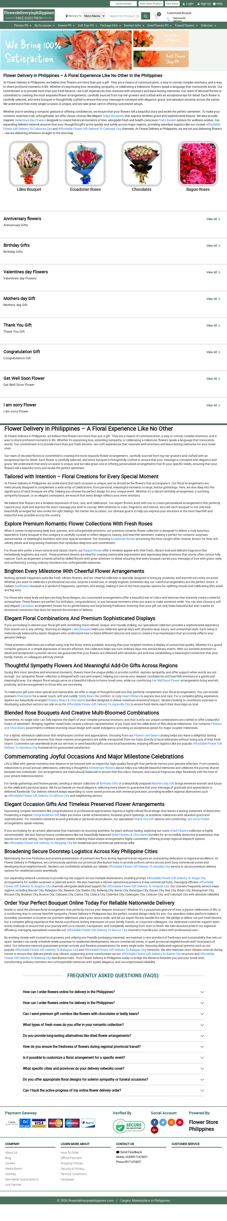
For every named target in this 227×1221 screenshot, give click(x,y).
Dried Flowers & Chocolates (129, 835)
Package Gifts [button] (110, 25)
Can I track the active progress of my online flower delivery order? (72, 1090)
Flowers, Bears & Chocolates (66, 700)
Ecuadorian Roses (122, 539)
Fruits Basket (167, 120)
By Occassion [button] (45, 25)
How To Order (70, 1152)
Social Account (162, 1112)
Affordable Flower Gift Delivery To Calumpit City (89, 129)
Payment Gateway (19, 1112)
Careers (10, 1162)
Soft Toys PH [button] (87, 25)
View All (213, 219)
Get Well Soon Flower (165, 680)
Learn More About (75, 1143)
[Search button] (145, 16)
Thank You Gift (143, 819)
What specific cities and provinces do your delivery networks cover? (73, 1068)
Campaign (67, 1179)
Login (187, 3)
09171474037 (133, 1161)
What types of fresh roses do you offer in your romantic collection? (73, 1024)
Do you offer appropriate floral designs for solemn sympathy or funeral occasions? (85, 1079)
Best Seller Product (151, 3)
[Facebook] (154, 1122)
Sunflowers (22, 586)
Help (217, 3)
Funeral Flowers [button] (186, 25)
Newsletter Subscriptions (22, 1179)
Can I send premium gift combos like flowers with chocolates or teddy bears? (81, 1013)
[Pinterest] (180, 1122)
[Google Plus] (154, 1129)
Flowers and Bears (146, 735)
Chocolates (24, 696)
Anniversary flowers (101, 768)
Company (12, 1143)
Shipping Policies (72, 1162)
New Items (172, 3)
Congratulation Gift (46, 815)
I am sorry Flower (198, 819)
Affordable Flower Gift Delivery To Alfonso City (38, 796)
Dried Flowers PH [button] (159, 25)
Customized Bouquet (179, 13)
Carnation (27, 606)
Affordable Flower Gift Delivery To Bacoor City (96, 930)
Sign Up (204, 3)
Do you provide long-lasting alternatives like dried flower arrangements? (77, 1035)
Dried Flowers (179, 831)
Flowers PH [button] (22, 25)
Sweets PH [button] (66, 25)
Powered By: (199, 1112)
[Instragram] (171, 1122)
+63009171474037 (136, 1156)
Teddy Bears (86, 696)
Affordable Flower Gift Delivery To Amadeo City (139, 866)
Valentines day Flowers (30, 120)
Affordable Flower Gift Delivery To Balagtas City (46, 950)
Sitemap (10, 1173)
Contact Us (125, 1143)
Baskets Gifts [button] (134, 25)
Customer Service (185, 1143)
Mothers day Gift (162, 783)
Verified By (122, 1112)
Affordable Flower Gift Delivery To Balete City (151, 954)
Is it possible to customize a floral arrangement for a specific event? (74, 1057)
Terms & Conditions (73, 1173)
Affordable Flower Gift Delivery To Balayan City (115, 950)
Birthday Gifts (108, 783)
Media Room (13, 1168)
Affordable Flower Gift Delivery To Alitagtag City (40, 843)
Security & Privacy (73, 1168)
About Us (11, 1152)
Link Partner (13, 1184)
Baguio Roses (92, 550)
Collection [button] (208, 25)
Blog (8, 1157)
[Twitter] (163, 1122)
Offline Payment (71, 1157)
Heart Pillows (131, 696)
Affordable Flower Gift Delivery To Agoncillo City (98, 704)
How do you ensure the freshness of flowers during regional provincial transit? (82, 1046)
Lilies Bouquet (81, 629)
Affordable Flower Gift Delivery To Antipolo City (138, 886)
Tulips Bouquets (113, 116)
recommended (123, 3)
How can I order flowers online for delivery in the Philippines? (69, 991)
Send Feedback (129, 1151)
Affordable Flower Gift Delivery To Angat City (176, 878)
